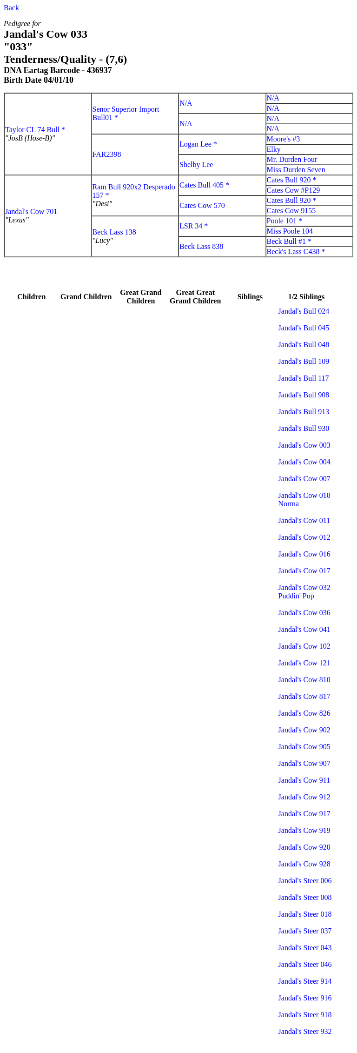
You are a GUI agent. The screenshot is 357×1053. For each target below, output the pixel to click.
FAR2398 (107, 154)
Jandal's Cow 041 (304, 629)
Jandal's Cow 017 (304, 571)
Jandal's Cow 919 (304, 830)
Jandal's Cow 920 (304, 847)
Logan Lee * (198, 144)
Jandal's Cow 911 (304, 780)
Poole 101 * (284, 221)
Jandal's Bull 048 (304, 345)
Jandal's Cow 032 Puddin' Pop (304, 592)
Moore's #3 (283, 139)
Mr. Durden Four (292, 159)
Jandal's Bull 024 (304, 311)
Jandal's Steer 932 (305, 1031)
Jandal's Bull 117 (303, 378)
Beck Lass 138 (114, 232)
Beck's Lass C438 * (296, 251)
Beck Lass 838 (201, 246)
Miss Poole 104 (290, 231)
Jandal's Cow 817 (304, 696)
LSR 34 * (193, 226)
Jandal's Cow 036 (304, 613)
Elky (274, 149)
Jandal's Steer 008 (305, 897)
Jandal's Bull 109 (304, 361)
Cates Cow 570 (202, 205)
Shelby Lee (196, 164)
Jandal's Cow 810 (304, 680)
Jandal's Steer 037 (305, 931)
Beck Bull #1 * (289, 241)
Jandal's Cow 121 (304, 663)
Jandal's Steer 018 (305, 914)
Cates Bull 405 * (204, 185)
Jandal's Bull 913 (304, 412)
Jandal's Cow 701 (31, 211)
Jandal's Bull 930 (304, 428)
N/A (185, 103)
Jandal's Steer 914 (305, 981)
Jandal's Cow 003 (304, 445)
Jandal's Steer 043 (305, 948)
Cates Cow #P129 (293, 190)
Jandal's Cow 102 (304, 646)
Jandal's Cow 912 (304, 797)
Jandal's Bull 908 (304, 395)
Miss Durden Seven (296, 170)
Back (11, 8)
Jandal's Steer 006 (305, 881)
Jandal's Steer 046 (305, 964)
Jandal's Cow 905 (304, 747)
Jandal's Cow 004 (304, 462)
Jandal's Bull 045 (304, 328)
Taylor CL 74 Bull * (35, 130)
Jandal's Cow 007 (304, 479)
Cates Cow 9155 (291, 211)
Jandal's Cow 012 (304, 537)
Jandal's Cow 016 (304, 554)
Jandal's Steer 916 (305, 998)
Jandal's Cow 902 (304, 730)
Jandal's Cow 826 (304, 713)
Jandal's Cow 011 (304, 520)
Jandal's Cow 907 (304, 763)
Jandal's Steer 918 (305, 1015)
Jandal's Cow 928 (304, 864)
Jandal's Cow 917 (304, 814)
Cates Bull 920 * (292, 180)
